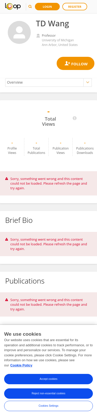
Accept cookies (48, 380)
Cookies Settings (48, 407)
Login (47, 7)
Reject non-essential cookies (48, 395)
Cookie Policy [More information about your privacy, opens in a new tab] (21, 367)
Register (74, 7)
